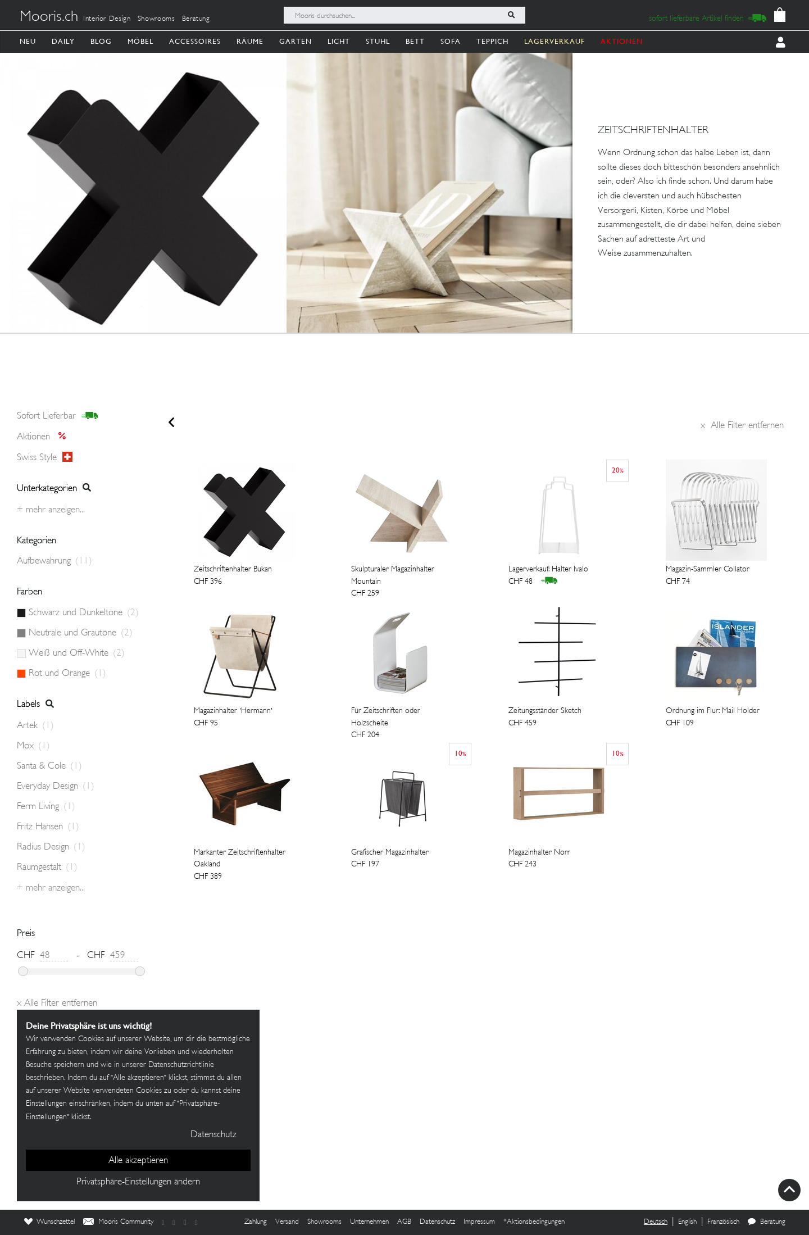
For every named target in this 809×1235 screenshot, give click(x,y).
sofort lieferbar (57, 416)
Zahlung (255, 1222)
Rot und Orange (67, 673)
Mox (33, 746)
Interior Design (107, 19)
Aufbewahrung (54, 561)
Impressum (479, 1222)
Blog (101, 41)
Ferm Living (46, 806)
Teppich (492, 41)
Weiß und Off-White (77, 653)
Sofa (450, 41)
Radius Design (51, 847)
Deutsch (655, 1222)
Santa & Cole (49, 766)
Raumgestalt (47, 867)
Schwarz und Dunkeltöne (84, 613)
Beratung (196, 19)
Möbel (140, 41)
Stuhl (378, 41)
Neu (28, 41)
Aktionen (44, 437)
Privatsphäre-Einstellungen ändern (138, 1182)
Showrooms (156, 19)
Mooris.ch (49, 17)
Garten (295, 41)
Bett (415, 41)
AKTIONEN (622, 41)
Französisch (723, 1222)
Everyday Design (55, 786)
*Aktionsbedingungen (534, 1222)
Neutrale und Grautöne (81, 633)
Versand (287, 1222)
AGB (404, 1222)
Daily (63, 41)
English (687, 1222)
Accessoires (195, 41)
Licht (339, 41)
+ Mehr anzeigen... (51, 510)
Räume (250, 41)
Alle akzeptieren (138, 1160)
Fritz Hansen (48, 827)
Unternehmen (369, 1222)
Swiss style (44, 457)
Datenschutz (437, 1222)
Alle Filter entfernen (742, 425)
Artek (35, 725)
